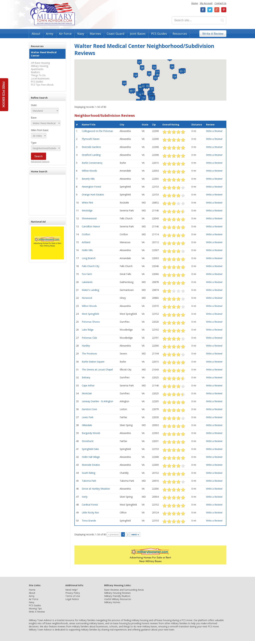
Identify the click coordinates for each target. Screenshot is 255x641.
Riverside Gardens (91, 146)
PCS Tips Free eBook (42, 84)
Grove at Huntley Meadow (96, 488)
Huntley (86, 345)
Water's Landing (90, 290)
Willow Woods (89, 170)
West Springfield (90, 313)
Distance (196, 124)
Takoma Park (89, 480)
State (145, 124)
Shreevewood (89, 218)
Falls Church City (90, 266)
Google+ (216, 9)
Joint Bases (138, 34)
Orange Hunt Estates (93, 194)
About (36, 34)
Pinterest (223, 9)
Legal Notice (72, 599)
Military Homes (112, 602)
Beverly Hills (88, 178)
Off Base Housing (40, 62)
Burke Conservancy (92, 162)
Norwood (87, 297)
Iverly (84, 496)
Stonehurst (88, 441)
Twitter (210, 9)
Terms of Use (72, 596)
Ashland (86, 242)
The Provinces (89, 353)
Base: (34, 117)
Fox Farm (87, 274)
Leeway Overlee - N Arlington (97, 401)
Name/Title (88, 124)
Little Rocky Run (90, 512)
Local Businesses (40, 78)
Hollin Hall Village (91, 456)
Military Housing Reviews (117, 592)
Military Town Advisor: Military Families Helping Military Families (52, 14)
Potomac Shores (91, 321)
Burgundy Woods (91, 433)
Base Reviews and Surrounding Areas (124, 589)
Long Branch (88, 258)
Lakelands (87, 282)
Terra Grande (89, 520)
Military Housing (39, 65)
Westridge (87, 210)
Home (194, 3)
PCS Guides (159, 34)
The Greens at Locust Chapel (97, 369)
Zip (154, 124)
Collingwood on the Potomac (97, 131)
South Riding (88, 472)
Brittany (86, 377)
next (135, 534)
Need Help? (71, 589)
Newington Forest (91, 186)
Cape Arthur (88, 385)
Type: (34, 142)
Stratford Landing (91, 154)
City (122, 124)
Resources (180, 34)
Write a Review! (214, 131)
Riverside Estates (91, 464)
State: (34, 105)
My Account (206, 3)
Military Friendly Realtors (117, 596)
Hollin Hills (87, 250)
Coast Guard (115, 34)
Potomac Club (89, 337)
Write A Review (212, 34)
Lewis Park (87, 417)
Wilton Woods (89, 305)
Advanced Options (40, 161)
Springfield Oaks (90, 449)
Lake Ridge (88, 329)
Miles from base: (40, 130)
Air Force (65, 34)
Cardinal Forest (90, 504)
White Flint (87, 202)
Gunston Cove (89, 409)
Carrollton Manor (91, 226)
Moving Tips (35, 608)
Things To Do (38, 75)
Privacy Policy (72, 592)
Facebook (203, 9)
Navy (80, 34)
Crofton (86, 234)
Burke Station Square (93, 361)
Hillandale (87, 425)
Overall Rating (170, 124)
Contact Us (220, 3)
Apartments (37, 69)
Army (49, 34)
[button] (152, 99)
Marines (95, 34)
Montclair (87, 393)
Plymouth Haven (90, 138)
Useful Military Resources (117, 599)
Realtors (35, 72)
